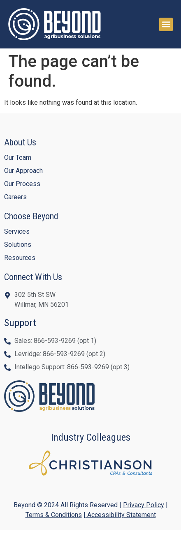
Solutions (17, 244)
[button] (166, 24)
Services (17, 231)
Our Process (22, 184)
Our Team (17, 157)
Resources (19, 258)
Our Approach (23, 171)
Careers (15, 197)
